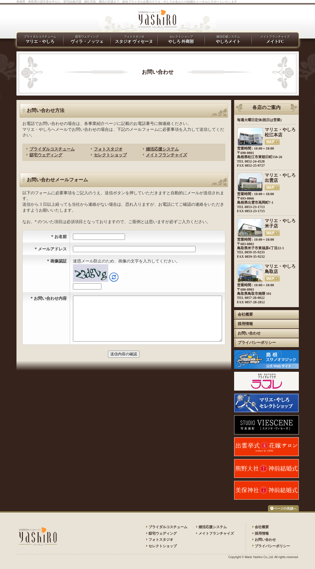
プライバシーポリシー (257, 342)
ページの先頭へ (285, 508)
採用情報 (245, 324)
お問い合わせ (249, 333)
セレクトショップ (110, 155)
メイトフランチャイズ (275, 39)
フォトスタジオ (108, 149)
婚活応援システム (162, 149)
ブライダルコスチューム (52, 149)
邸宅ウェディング (45, 155)
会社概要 (245, 314)
